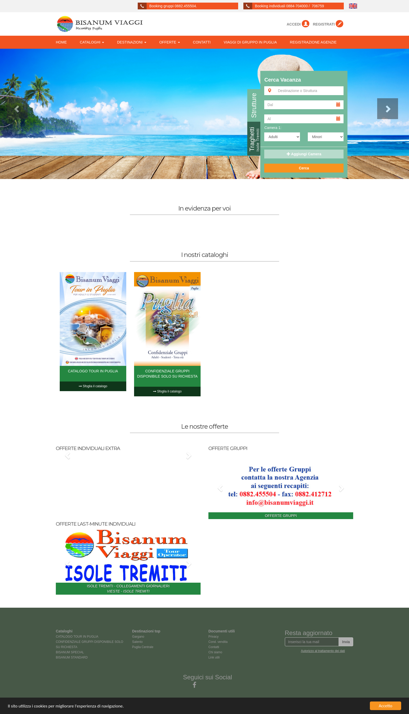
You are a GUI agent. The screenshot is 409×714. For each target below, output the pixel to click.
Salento (137, 642)
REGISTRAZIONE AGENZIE (313, 42)
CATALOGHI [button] (92, 42)
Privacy (213, 636)
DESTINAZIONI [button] (131, 42)
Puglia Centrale (142, 647)
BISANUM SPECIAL (70, 652)
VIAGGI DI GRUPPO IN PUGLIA (250, 42)
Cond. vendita (217, 642)
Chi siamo (215, 652)
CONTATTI (202, 42)
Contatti (213, 647)
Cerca (304, 168)
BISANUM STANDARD (72, 657)
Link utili (214, 657)
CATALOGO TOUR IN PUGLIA (77, 636)
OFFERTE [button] (169, 42)
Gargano (138, 636)
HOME (61, 42)
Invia (346, 642)
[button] (30, 114)
